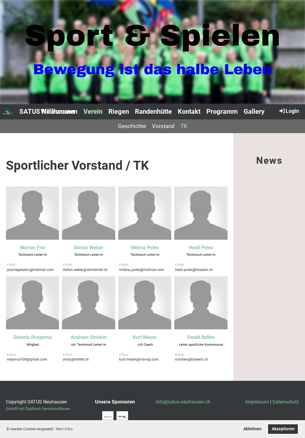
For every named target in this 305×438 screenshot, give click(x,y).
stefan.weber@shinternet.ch (85, 270)
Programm (222, 111)
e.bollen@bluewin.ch (191, 359)
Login (288, 110)
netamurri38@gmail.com (27, 359)
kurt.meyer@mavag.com (139, 359)
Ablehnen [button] (252, 428)
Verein (92, 111)
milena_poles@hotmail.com (141, 270)
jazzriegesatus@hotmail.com (30, 270)
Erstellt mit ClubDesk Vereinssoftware (38, 408)
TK (183, 126)
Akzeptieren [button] (283, 428)
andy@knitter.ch (76, 359)
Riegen (118, 111)
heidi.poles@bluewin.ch (194, 270)
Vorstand (163, 126)
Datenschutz (286, 402)
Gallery (254, 111)
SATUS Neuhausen (47, 111)
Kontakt (189, 111)
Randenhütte (153, 111)
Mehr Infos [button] (64, 429)
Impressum (257, 402)
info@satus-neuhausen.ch (182, 402)
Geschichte (132, 126)
